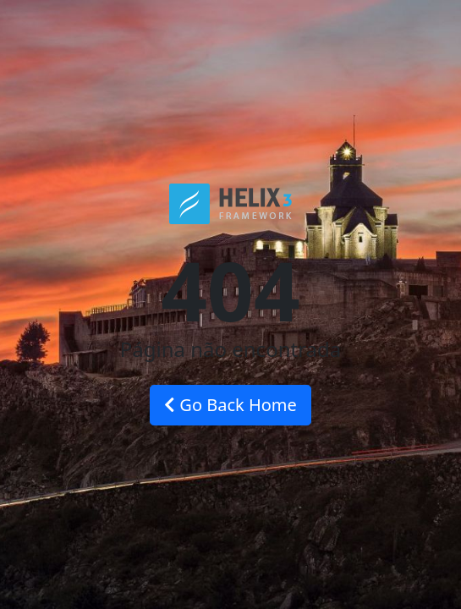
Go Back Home (230, 404)
